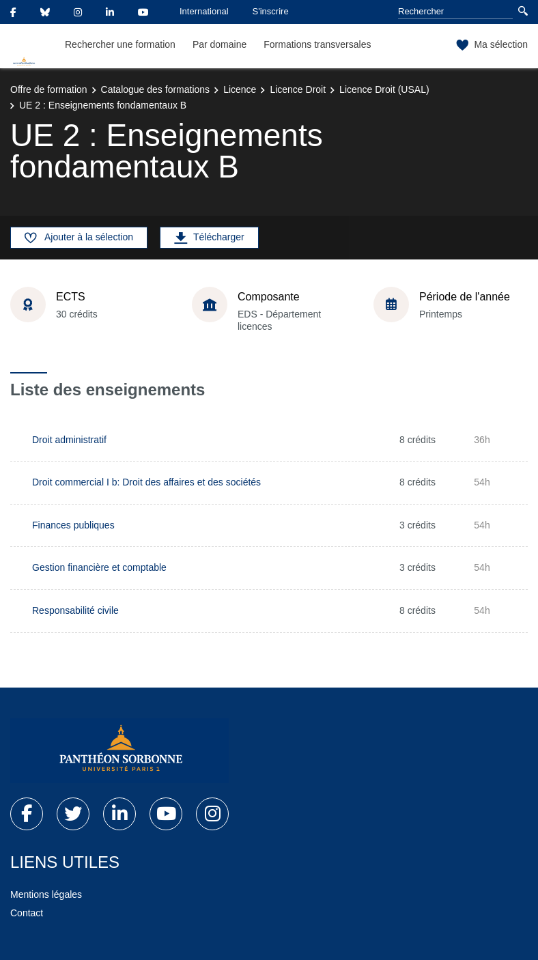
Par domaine (219, 44)
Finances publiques (73, 525)
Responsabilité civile (75, 610)
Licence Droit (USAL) (384, 89)
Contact (26, 912)
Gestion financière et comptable (99, 567)
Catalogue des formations (155, 89)
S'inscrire (271, 11)
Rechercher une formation (120, 44)
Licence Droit (298, 89)
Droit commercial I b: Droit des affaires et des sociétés (146, 482)
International (204, 11)
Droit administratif (69, 439)
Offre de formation (48, 89)
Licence (239, 89)
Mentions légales (46, 894)
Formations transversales (317, 44)
